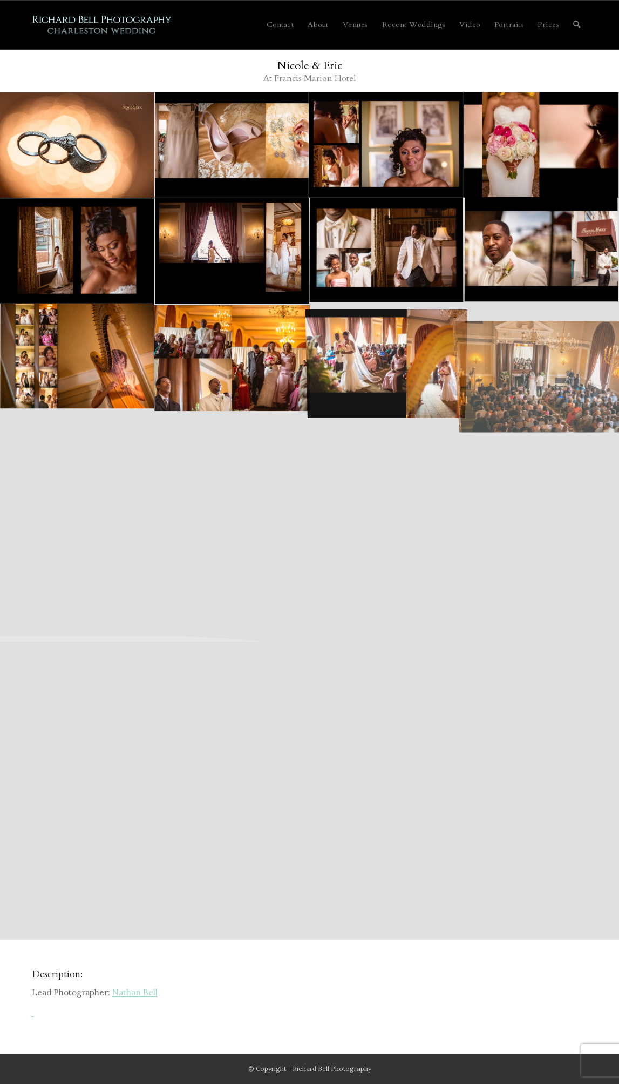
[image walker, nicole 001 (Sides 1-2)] (77, 145)
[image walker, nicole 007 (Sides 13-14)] (541, 251)
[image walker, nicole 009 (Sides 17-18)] (77, 357)
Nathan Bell (135, 992)
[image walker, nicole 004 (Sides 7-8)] (541, 145)
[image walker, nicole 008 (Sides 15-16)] (386, 251)
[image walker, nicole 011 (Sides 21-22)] (386, 357)
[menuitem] (280, 25)
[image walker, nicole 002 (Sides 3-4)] (232, 145)
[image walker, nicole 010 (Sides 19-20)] (232, 357)
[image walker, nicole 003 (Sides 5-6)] (386, 145)
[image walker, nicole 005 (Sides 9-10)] (77, 251)
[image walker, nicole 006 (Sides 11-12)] (232, 251)
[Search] (577, 25)
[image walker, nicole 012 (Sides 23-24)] (541, 357)
